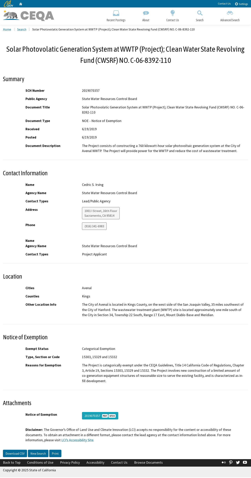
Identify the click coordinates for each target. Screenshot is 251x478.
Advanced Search (230, 15)
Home (7, 30)
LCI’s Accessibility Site (77, 440)
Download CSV (15, 454)
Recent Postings (116, 15)
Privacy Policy (70, 463)
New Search (38, 454)
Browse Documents (148, 463)
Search (199, 15)
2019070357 (100, 416)
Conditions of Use (40, 463)
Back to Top (11, 463)
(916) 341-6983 (94, 226)
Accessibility (95, 463)
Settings (241, 4)
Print (55, 454)
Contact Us (224, 3)
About (146, 15)
